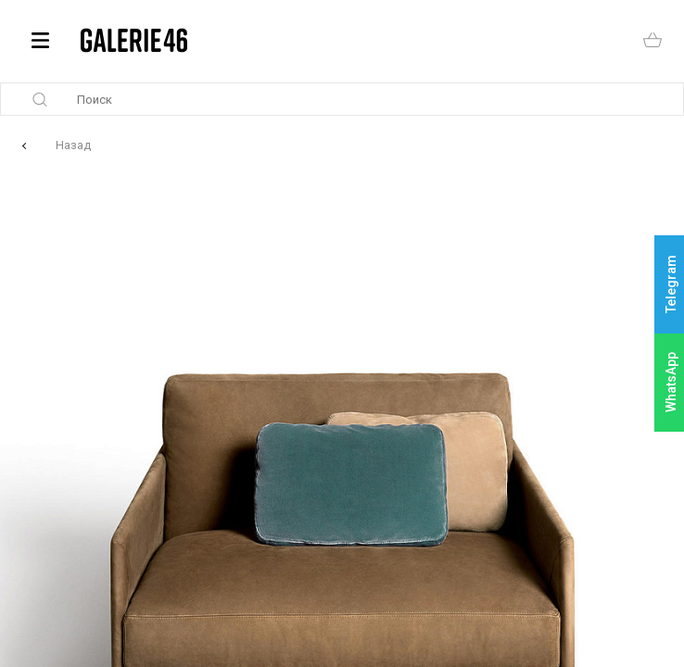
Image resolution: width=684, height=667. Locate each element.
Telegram (671, 285)
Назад (73, 145)
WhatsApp (671, 382)
